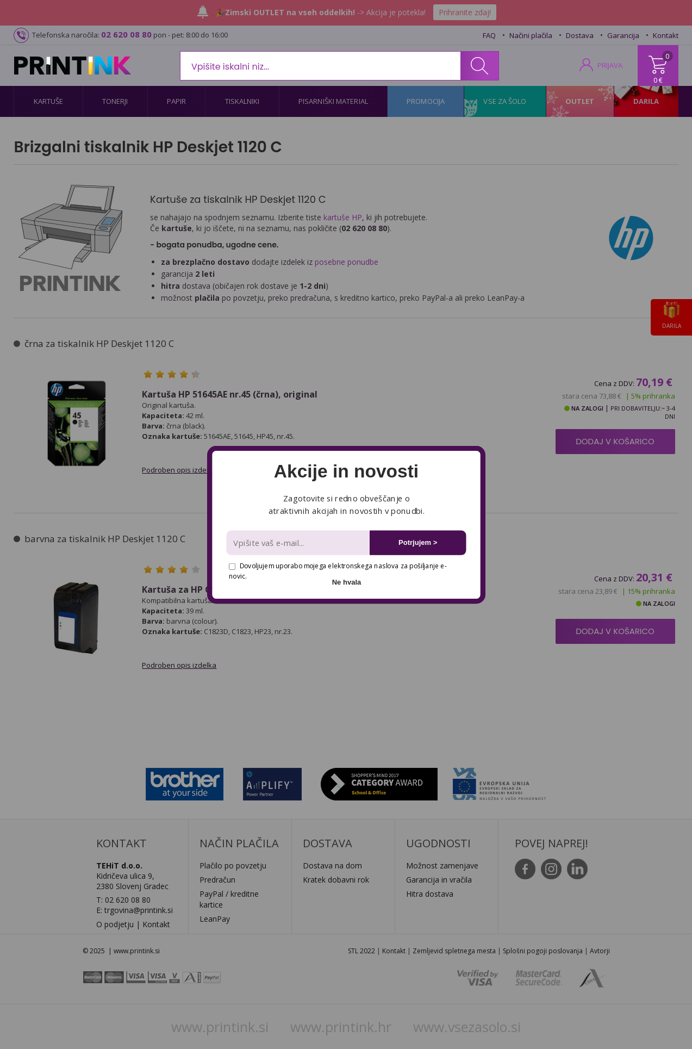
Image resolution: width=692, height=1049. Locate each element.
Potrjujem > (417, 542)
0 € (658, 80)
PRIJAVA (609, 65)
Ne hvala (346, 582)
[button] (346, 471)
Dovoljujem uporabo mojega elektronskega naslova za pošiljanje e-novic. (337, 570)
